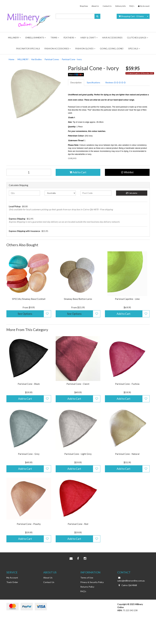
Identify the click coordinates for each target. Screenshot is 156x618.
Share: (76, 74)
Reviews (115, 82)
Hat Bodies (36, 59)
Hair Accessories (112, 37)
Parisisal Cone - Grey (28, 453)
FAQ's (131, 6)
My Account (12, 577)
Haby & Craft (89, 37)
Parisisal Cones (52, 59)
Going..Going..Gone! (112, 48)
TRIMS (54, 37)
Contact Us (107, 6)
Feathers (70, 37)
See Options (25, 313)
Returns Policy (87, 586)
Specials (134, 48)
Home (11, 59)
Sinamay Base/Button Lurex (78, 299)
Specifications (93, 82)
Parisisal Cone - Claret (77, 383)
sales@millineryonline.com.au (131, 579)
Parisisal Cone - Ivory (72, 59)
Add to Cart (78, 172)
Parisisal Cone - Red (78, 524)
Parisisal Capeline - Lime (127, 299)
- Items (131, 16)
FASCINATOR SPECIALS (28, 48)
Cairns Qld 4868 (127, 585)
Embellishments (35, 37)
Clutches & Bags (137, 37)
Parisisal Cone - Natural (127, 453)
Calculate (131, 193)
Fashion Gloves (85, 48)
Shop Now (84, 6)
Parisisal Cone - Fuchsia (127, 383)
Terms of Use (86, 577)
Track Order (12, 582)
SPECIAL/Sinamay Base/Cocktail (28, 299)
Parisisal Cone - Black (29, 383)
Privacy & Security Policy (92, 582)
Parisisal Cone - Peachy (29, 524)
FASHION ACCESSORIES (58, 48)
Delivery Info (120, 6)
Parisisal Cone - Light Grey (78, 453)
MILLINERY (14, 37)
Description (76, 82)
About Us (95, 6)
